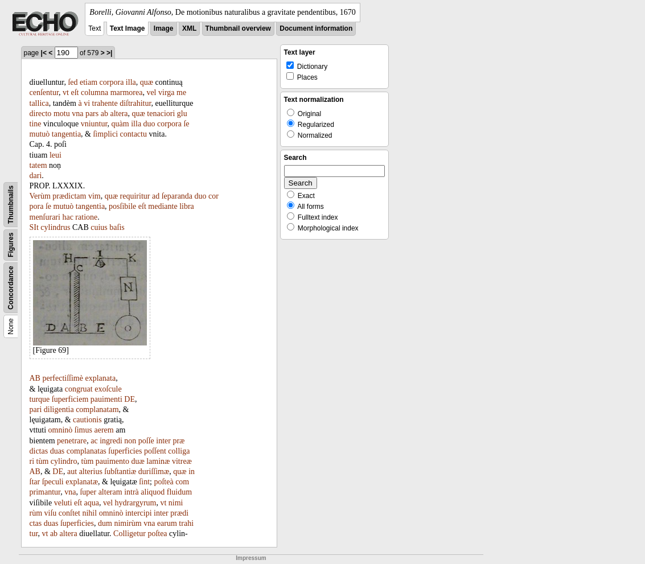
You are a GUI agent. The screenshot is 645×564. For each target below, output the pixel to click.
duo (149, 124)
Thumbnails (11, 205)
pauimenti (106, 399)
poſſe (146, 441)
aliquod (153, 492)
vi (87, 103)
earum (167, 523)
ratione (86, 217)
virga (166, 92)
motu (62, 113)
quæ (146, 82)
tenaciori (161, 113)
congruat (79, 389)
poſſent (155, 451)
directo (41, 113)
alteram (110, 492)
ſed (72, 82)
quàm (120, 124)
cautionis (87, 419)
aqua (91, 503)
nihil (89, 513)
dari (36, 175)
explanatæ (81, 481)
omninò (60, 430)
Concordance (11, 288)
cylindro (64, 461)
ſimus (83, 430)
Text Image (127, 28)
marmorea (126, 92)
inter (163, 441)
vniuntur (94, 124)
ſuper (88, 492)
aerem (103, 430)
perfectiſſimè (62, 378)
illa (131, 82)
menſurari (45, 217)
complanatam (97, 409)
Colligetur (129, 533)
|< (44, 53)
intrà (131, 492)
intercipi (138, 513)
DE (129, 399)
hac (67, 217)
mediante (162, 206)
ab (104, 113)
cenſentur (44, 92)
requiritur (135, 196)
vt (66, 92)
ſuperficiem (70, 399)
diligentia (59, 409)
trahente (105, 103)
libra (186, 206)
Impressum (251, 558)
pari (36, 409)
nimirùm (127, 523)
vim (94, 196)
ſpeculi (53, 481)
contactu (133, 134)
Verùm (40, 196)
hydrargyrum (136, 503)
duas (57, 451)
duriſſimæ (153, 471)
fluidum (179, 492)
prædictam (69, 196)
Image (164, 28)
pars (91, 113)
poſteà (163, 481)
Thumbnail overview (238, 28)
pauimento (112, 461)
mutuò (40, 134)
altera (119, 113)
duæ (137, 461)
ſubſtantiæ (120, 471)
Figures (11, 245)
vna (77, 113)
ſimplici (105, 134)
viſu (50, 513)
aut (72, 471)
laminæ (158, 461)
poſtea (157, 533)
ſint (144, 481)
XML (189, 28)
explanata (100, 378)
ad (155, 196)
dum (105, 523)
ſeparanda (177, 196)
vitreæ (182, 461)
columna (94, 92)
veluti (63, 503)
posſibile (122, 206)
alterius (90, 471)
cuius (99, 227)
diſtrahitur (135, 103)
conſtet (69, 513)
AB (35, 378)
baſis (116, 227)
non (130, 441)
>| (109, 53)
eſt (75, 92)
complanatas (86, 451)
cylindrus (55, 227)
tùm (42, 461)
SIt (34, 227)
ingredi (111, 441)
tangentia (66, 134)
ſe (186, 124)
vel (151, 92)
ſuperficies (125, 451)
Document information (316, 28)
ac (94, 441)
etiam (88, 82)
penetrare (72, 441)
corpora (112, 82)
